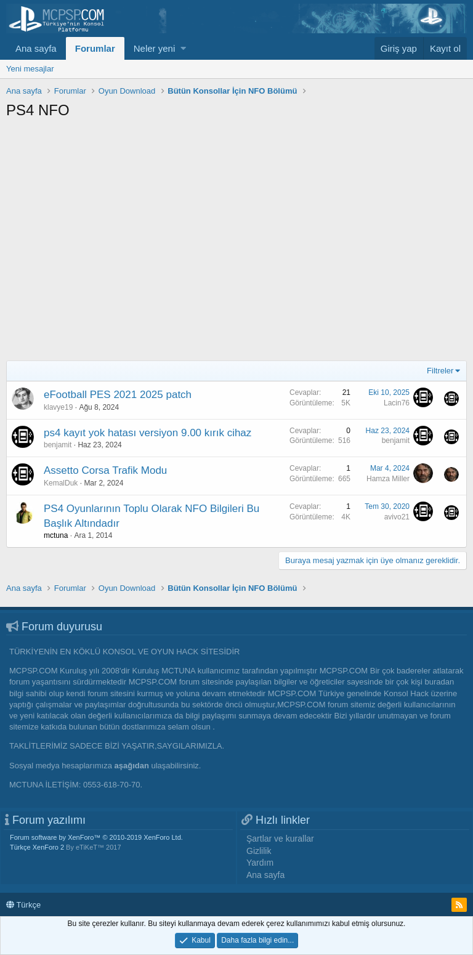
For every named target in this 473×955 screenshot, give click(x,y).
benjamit (57, 445)
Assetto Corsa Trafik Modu (105, 470)
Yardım (259, 863)
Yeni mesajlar (30, 68)
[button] (183, 48)
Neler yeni (155, 48)
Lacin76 (397, 403)
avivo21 (397, 517)
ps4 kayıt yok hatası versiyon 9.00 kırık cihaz (147, 433)
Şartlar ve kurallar (280, 838)
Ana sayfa (36, 48)
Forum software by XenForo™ (96, 837)
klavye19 (58, 407)
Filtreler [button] (440, 370)
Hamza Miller (388, 478)
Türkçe (23, 904)
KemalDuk (61, 483)
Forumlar (95, 48)
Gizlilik (258, 851)
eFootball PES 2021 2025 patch (118, 394)
